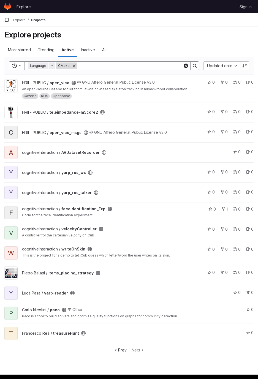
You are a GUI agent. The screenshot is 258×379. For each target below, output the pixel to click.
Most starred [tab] (19, 49)
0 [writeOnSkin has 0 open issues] (250, 249)
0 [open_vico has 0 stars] (211, 82)
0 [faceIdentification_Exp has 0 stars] (212, 209)
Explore (24, 6)
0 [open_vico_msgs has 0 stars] (211, 131)
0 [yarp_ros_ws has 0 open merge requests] (237, 172)
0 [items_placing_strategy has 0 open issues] (250, 272)
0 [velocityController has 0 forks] (224, 229)
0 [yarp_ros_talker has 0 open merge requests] (237, 192)
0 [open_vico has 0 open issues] (250, 82)
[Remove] (74, 65)
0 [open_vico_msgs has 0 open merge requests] (237, 131)
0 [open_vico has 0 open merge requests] (237, 82)
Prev (120, 350)
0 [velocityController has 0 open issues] (250, 229)
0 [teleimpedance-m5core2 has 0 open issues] (250, 111)
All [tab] (104, 49)
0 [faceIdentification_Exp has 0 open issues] (250, 209)
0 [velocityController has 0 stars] (211, 229)
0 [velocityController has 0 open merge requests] (237, 229)
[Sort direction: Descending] (244, 65)
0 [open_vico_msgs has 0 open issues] (250, 131)
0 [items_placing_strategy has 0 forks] (224, 272)
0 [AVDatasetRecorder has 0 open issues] (250, 151)
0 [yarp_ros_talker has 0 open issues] (250, 192)
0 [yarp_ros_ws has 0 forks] (224, 172)
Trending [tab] (46, 49)
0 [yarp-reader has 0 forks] (250, 292)
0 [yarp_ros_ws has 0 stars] (211, 172)
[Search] (130, 65)
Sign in (246, 6)
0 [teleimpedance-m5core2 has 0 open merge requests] (237, 111)
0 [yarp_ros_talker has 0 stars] (211, 192)
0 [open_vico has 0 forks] (224, 82)
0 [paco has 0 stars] (250, 309)
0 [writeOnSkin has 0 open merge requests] (237, 249)
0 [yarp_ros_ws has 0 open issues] (250, 172)
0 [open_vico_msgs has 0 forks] (224, 131)
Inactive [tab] (88, 49)
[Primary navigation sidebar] (6, 19)
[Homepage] (7, 6)
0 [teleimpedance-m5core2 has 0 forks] (224, 111)
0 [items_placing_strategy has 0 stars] (211, 272)
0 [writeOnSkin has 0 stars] (211, 249)
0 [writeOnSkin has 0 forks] (224, 249)
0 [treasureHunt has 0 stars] (250, 332)
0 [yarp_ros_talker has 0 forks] (224, 192)
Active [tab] (68, 49)
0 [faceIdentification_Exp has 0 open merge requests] (237, 209)
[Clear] (186, 65)
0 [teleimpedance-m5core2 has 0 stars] (211, 111)
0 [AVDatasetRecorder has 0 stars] (237, 151)
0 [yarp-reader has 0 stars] (237, 292)
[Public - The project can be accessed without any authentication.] (74, 83)
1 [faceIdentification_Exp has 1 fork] (224, 209)
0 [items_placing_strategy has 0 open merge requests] (237, 272)
